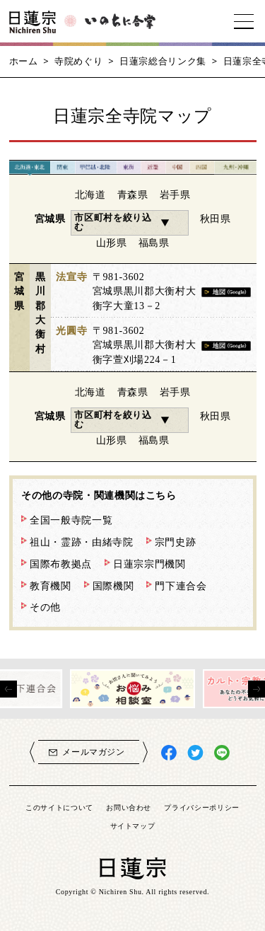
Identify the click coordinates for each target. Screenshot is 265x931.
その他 (45, 607)
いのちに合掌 (120, 21)
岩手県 (175, 194)
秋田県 (215, 218)
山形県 (111, 242)
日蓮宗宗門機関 (149, 563)
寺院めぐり (78, 60)
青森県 (132, 194)
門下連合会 (180, 585)
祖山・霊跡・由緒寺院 (82, 542)
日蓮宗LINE (222, 753)
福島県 (154, 242)
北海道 (90, 194)
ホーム (23, 60)
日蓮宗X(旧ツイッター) (195, 753)
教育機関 (50, 585)
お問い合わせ (128, 807)
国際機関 (113, 585)
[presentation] (8, 689)
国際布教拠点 (61, 563)
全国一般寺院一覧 (71, 520)
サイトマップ (132, 826)
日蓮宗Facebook (169, 753)
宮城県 (50, 218)
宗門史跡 (175, 542)
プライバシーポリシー (202, 807)
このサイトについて (59, 807)
